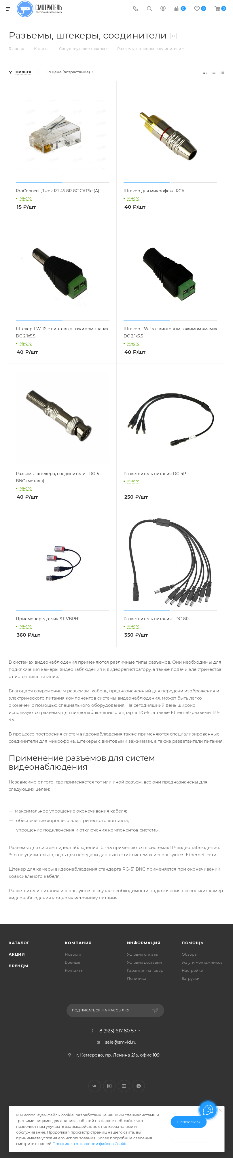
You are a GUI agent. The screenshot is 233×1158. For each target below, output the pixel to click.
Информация (144, 942)
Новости (73, 954)
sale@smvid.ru (121, 1042)
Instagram (109, 1086)
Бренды (18, 965)
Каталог (19, 942)
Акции (17, 954)
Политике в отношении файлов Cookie (90, 1143)
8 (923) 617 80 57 (117, 1031)
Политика (136, 978)
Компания (78, 942)
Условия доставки (144, 962)
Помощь (192, 942)
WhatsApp (138, 1086)
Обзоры (189, 954)
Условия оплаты (142, 954)
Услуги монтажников (202, 962)
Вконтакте (94, 1086)
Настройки (192, 970)
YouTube (124, 1086)
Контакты (74, 970)
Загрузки (191, 978)
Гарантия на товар (145, 970)
